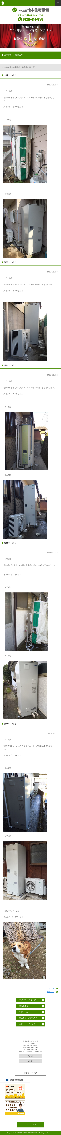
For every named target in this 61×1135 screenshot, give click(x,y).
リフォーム (23, 1012)
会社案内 (30, 1061)
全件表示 (30, 1071)
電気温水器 (23, 1006)
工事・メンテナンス (27, 1024)
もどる (51, 988)
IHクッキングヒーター (28, 1000)
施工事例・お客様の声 (28, 1018)
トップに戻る (30, 1124)
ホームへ (50, 992)
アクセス (30, 1056)
